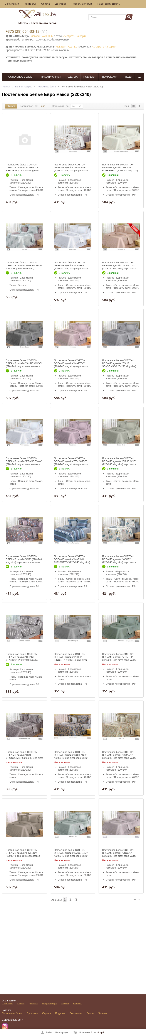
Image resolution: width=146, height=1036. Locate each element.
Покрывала (109, 76)
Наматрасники (51, 76)
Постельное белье (19, 76)
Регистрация (61, 1032)
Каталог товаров (23, 86)
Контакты (30, 3)
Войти (49, 1032)
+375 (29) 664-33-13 (23, 31)
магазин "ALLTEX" (67, 46)
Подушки (89, 76)
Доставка (60, 3)
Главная (6, 86)
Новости (65, 1004)
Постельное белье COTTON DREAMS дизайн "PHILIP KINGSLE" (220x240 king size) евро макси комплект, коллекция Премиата (72, 660)
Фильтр (11, 106)
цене (42, 106)
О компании (12, 3)
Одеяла (73, 76)
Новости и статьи (82, 3)
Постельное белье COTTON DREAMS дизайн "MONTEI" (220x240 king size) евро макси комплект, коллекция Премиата (119, 658)
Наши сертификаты (109, 3)
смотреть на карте (74, 36)
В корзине (84, 1032)
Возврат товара (49, 1004)
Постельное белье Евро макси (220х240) (82, 86)
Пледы (127, 76)
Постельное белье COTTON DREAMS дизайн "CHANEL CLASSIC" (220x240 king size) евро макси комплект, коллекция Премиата (24, 660)
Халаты (102, 1013)
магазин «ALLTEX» (42, 36)
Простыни (32, 1013)
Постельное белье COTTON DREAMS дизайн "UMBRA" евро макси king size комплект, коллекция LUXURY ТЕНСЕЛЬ (24, 267)
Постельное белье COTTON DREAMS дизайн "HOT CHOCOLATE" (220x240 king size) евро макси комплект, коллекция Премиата (24, 758)
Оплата (45, 3)
